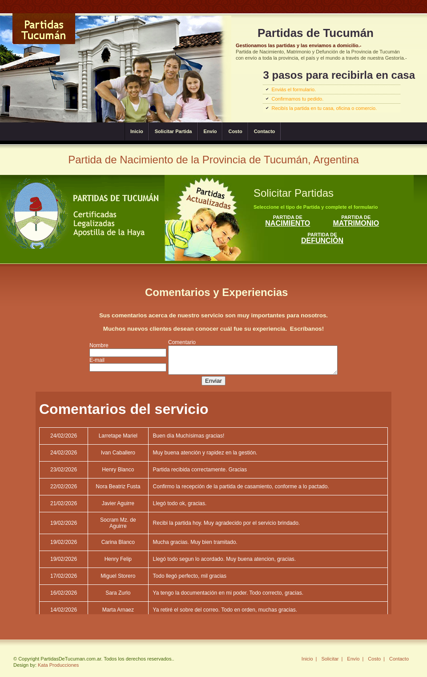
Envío (210, 131)
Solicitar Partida (173, 131)
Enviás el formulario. (293, 89)
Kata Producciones (58, 665)
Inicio (136, 131)
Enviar (213, 383)
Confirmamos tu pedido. (297, 98)
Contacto (264, 131)
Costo (235, 131)
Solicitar (329, 658)
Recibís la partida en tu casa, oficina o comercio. (324, 108)
